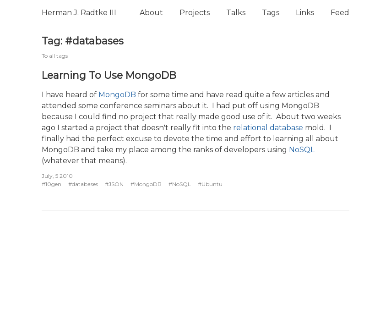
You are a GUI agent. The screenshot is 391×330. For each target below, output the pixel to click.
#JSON (114, 184)
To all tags (55, 55)
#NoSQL (179, 184)
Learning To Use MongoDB (109, 75)
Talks (235, 12)
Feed (340, 12)
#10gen (51, 184)
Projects (194, 12)
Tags (270, 12)
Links (305, 12)
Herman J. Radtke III (79, 12)
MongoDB (117, 94)
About (151, 12)
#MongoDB (146, 184)
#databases (83, 184)
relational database (268, 127)
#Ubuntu (210, 184)
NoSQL (302, 149)
